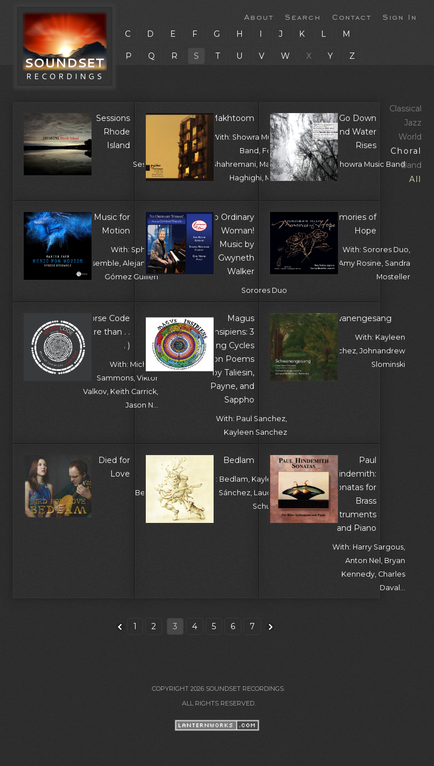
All (415, 179)
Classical (405, 108)
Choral (406, 151)
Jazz (413, 123)
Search (303, 16)
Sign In (400, 16)
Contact (351, 16)
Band (411, 165)
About (259, 16)
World (410, 137)
